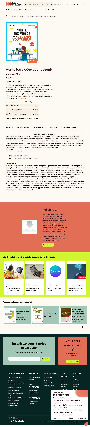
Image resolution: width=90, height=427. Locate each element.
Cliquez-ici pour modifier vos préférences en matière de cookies (62, 423)
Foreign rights (48, 383)
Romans (11, 380)
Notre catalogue (12, 10)
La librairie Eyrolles (76, 386)
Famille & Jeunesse (15, 388)
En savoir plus (48, 245)
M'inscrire (45, 359)
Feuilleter (32, 61)
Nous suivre (80, 4)
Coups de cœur (15, 377)
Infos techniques (23, 127)
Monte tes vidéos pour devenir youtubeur (41, 16)
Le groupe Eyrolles (64, 381)
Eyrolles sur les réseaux (34, 403)
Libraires (47, 380)
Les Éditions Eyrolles (65, 386)
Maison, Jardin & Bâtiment (17, 399)
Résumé (9, 127)
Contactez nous (73, 361)
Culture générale (14, 391)
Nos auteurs (29, 10)
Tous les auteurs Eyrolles (34, 378)
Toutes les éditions (39, 127)
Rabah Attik (17, 81)
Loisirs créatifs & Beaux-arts (16, 395)
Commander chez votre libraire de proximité (22, 118)
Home (7, 16)
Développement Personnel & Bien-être (16, 384)
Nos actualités (46, 10)
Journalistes (48, 377)
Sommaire (53, 127)
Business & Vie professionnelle (13, 406)
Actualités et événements (33, 392)
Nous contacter (49, 386)
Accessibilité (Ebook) (68, 127)
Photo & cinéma (13, 402)
